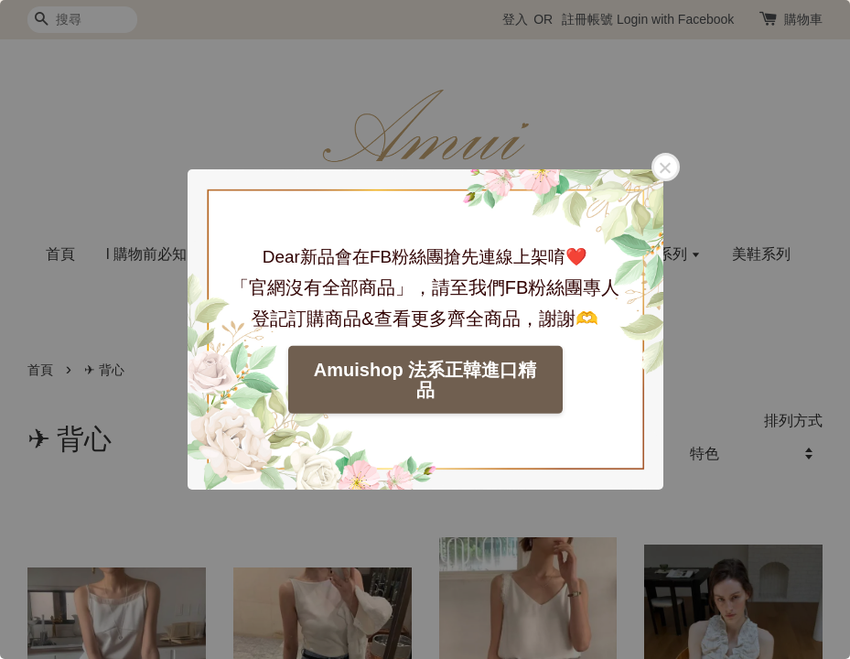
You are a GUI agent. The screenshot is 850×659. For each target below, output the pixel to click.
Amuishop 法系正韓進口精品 (425, 380)
